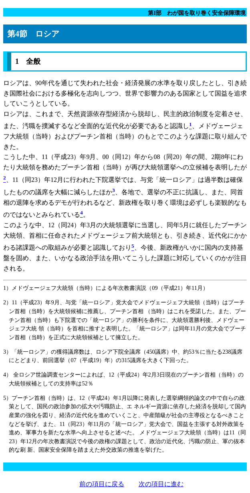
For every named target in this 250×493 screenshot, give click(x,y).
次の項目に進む (161, 484)
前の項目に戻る (101, 484)
